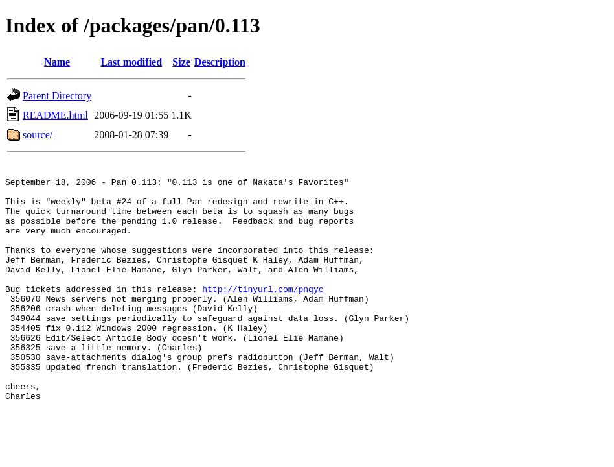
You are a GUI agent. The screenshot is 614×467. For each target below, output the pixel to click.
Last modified (131, 61)
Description (219, 61)
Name (57, 61)
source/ (37, 134)
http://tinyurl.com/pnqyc (262, 314)
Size (181, 61)
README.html (55, 115)
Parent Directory (57, 95)
